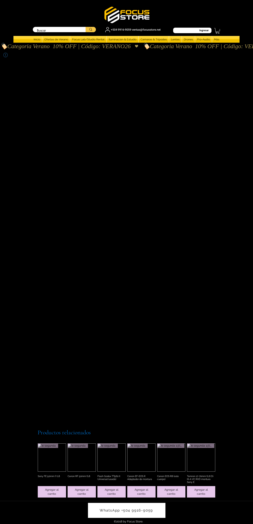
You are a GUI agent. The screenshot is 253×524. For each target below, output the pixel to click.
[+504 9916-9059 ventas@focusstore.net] (132, 29)
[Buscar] (57, 30)
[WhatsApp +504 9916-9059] (126, 510)
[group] (126, 470)
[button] (217, 31)
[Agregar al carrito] (52, 492)
